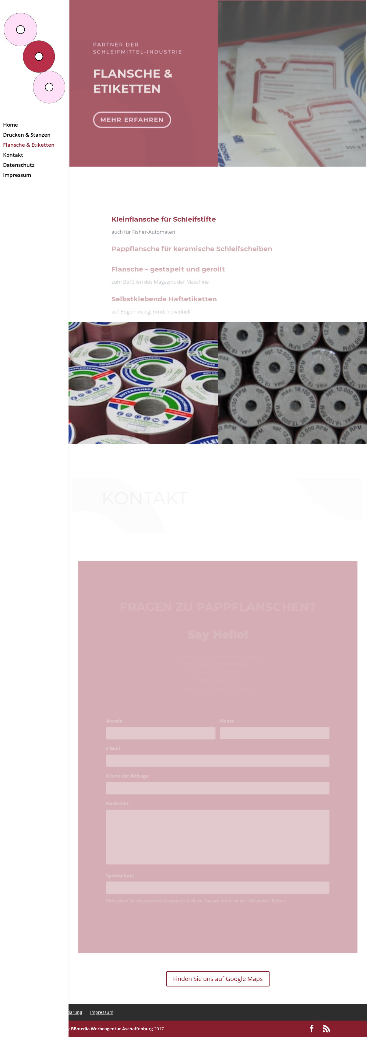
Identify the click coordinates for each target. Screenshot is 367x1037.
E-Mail (117, 754)
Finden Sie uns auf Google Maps (218, 979)
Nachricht (121, 807)
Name (228, 726)
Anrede (118, 726)
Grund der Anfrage (131, 780)
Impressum (101, 1012)
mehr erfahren (132, 117)
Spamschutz (124, 877)
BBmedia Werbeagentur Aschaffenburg (112, 1029)
